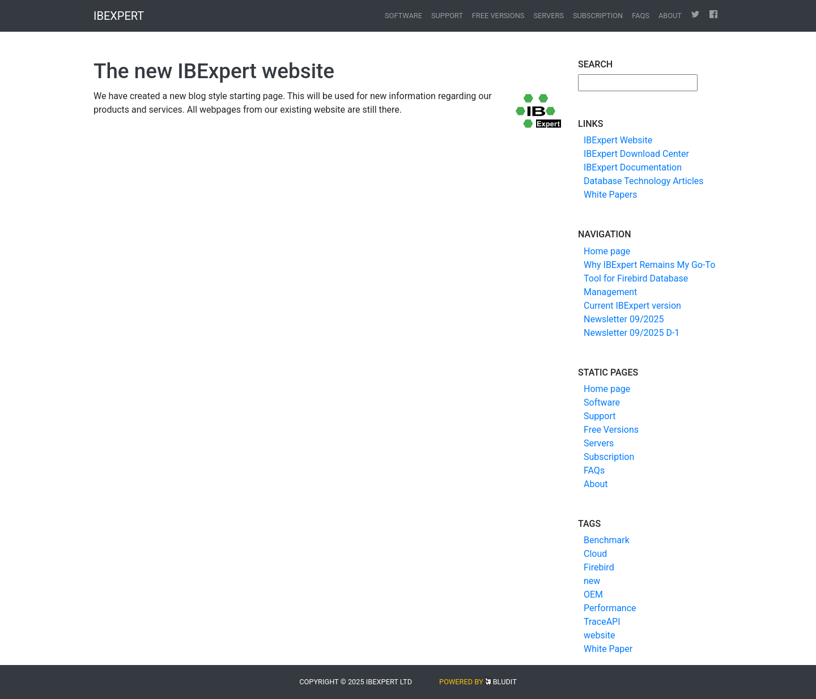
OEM (593, 594)
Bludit (505, 681)
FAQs (640, 15)
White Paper (608, 648)
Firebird (599, 567)
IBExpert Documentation (633, 167)
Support (447, 15)
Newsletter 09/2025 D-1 (631, 332)
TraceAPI (602, 621)
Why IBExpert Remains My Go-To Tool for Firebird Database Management (649, 278)
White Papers (610, 194)
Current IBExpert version (632, 305)
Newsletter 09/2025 (624, 319)
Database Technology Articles (644, 181)
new (592, 581)
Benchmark (607, 540)
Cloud (595, 553)
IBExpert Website (618, 140)
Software (403, 15)
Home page (607, 251)
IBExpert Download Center (636, 153)
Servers (548, 15)
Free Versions (498, 15)
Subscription (598, 15)
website (599, 635)
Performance (610, 608)
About (670, 15)
